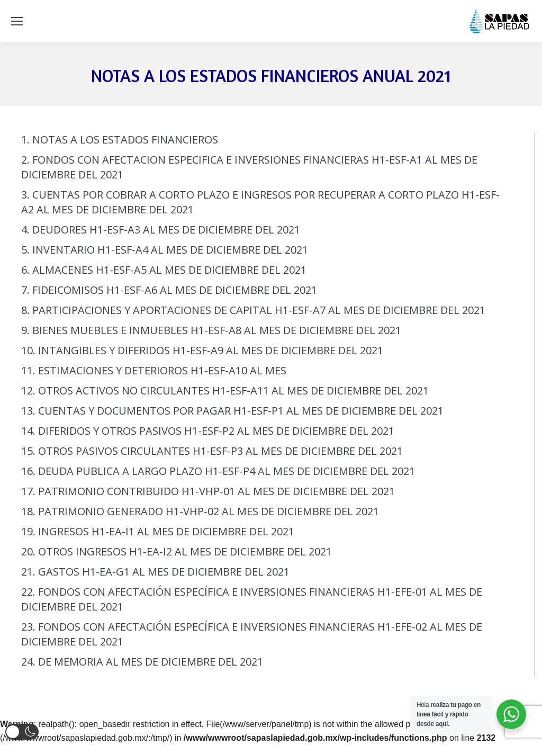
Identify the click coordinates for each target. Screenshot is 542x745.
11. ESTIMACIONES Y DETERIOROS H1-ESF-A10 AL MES (153, 370)
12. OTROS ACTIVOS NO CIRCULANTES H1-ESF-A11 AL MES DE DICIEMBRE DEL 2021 (225, 390)
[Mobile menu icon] (17, 21)
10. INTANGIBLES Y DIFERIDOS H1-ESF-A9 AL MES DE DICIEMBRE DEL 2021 (202, 350)
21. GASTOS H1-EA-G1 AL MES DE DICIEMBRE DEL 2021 (155, 571)
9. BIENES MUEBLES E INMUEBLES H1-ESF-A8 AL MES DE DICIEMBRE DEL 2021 (211, 330)
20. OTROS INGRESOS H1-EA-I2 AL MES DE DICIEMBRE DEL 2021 (176, 551)
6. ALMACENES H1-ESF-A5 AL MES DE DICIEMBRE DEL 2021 (163, 270)
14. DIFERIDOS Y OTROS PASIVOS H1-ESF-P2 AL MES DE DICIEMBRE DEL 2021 (207, 431)
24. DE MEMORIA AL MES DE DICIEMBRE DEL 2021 (142, 661)
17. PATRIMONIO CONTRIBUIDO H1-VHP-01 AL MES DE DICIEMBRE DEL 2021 (208, 491)
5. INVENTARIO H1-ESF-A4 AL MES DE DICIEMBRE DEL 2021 (164, 250)
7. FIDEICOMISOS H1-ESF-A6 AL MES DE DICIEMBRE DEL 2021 (169, 290)
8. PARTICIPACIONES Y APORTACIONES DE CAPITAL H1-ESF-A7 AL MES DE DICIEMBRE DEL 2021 (253, 310)
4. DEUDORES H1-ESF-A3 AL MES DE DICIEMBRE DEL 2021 (160, 229)
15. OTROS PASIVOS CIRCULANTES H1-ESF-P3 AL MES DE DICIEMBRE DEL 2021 (212, 451)
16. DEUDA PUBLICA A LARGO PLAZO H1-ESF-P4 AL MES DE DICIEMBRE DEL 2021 (218, 471)
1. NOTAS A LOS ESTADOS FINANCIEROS (119, 139)
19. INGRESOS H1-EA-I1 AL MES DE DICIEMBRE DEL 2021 (157, 531)
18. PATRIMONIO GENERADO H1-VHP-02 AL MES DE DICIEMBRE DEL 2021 (200, 511)
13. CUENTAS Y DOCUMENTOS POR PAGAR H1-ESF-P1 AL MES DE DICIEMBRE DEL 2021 (232, 410)
